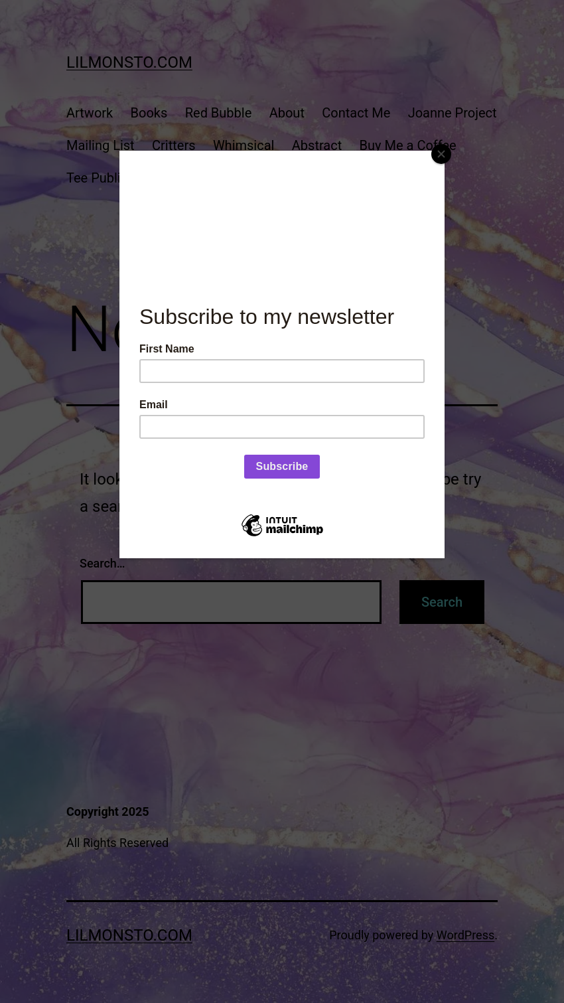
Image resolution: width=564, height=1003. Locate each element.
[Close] (441, 154)
